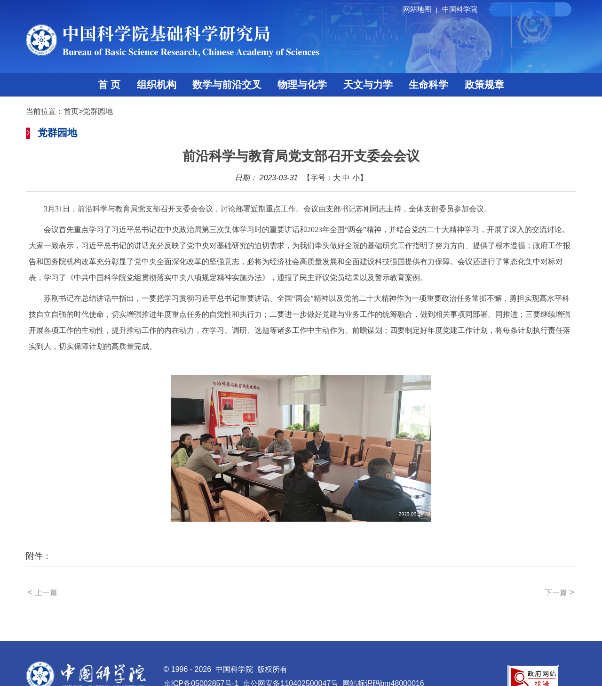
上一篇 (42, 592)
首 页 (109, 84)
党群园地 (98, 111)
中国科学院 (459, 9)
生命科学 (428, 84)
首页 (71, 111)
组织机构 (156, 84)
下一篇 (559, 592)
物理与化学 (302, 84)
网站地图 (421, 9)
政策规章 (484, 84)
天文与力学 (368, 84)
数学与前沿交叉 (226, 84)
